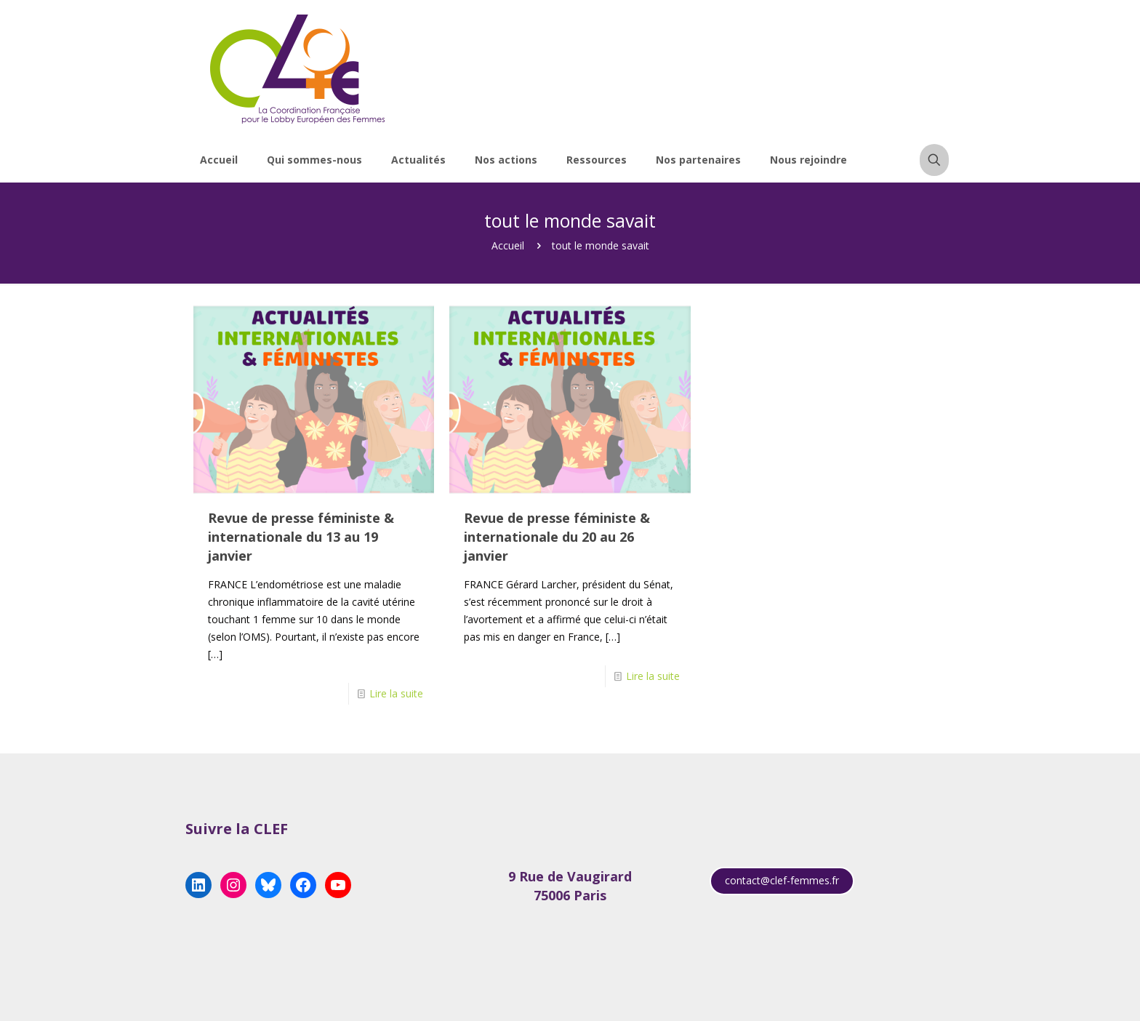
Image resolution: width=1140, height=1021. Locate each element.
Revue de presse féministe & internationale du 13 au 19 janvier (301, 536)
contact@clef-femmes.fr (782, 880)
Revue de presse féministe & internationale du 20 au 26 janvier (557, 536)
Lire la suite (396, 693)
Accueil (507, 245)
